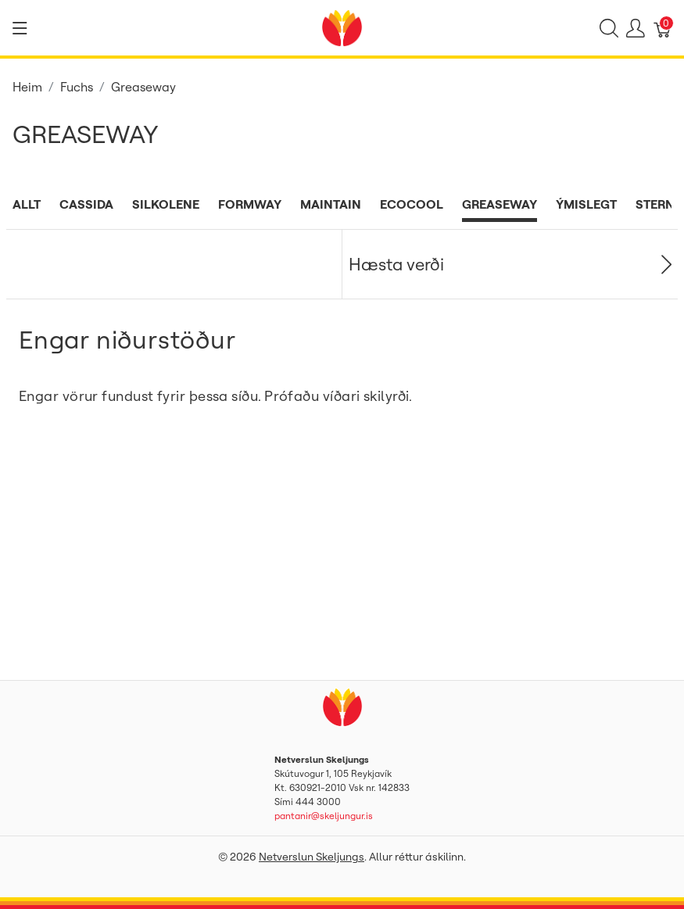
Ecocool (411, 204)
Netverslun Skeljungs (311, 857)
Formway (249, 204)
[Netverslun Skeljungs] (341, 26)
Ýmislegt (586, 204)
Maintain (330, 204)
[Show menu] (20, 28)
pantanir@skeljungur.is (323, 815)
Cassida (86, 204)
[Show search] (609, 28)
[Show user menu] (635, 28)
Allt (27, 204)
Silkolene (165, 204)
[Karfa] (663, 28)
